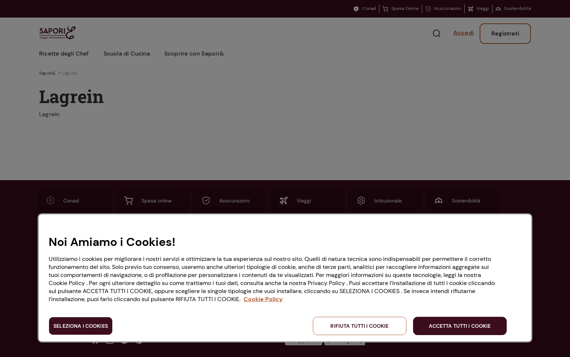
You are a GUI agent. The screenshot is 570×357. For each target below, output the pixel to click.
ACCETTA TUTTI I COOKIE (460, 326)
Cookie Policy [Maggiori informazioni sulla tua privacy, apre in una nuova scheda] (263, 299)
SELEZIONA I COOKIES (80, 326)
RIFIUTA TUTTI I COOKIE (359, 326)
